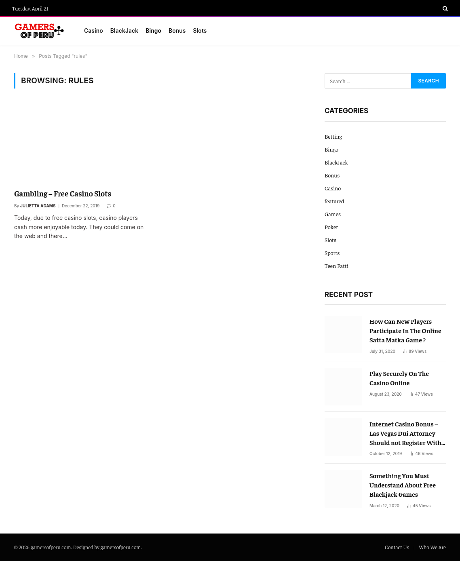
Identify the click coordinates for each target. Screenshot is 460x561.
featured (334, 201)
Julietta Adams (38, 205)
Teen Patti (336, 265)
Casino (93, 30)
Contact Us (397, 547)
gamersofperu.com (121, 547)
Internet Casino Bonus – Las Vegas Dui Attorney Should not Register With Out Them (405, 433)
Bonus (177, 30)
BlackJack (124, 30)
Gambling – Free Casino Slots (62, 193)
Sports (332, 252)
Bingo (153, 30)
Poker (331, 226)
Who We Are (432, 547)
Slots (200, 30)
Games (333, 213)
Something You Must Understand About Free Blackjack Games (402, 484)
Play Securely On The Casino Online (399, 377)
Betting (333, 136)
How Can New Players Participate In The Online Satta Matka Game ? (405, 330)
